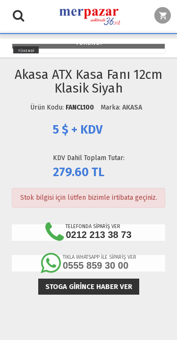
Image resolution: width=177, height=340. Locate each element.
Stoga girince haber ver (88, 286)
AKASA (132, 107)
